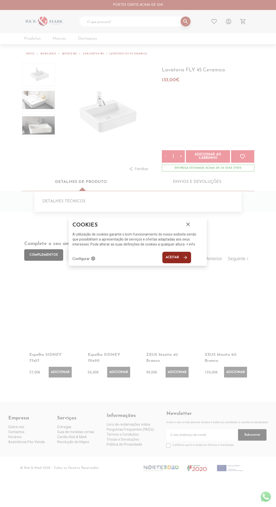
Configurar (84, 258)
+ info (190, 244)
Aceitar (177, 257)
